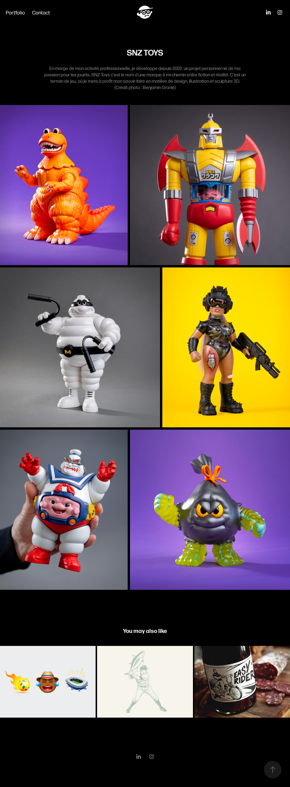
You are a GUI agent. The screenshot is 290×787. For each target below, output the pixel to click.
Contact (41, 12)
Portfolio (15, 12)
